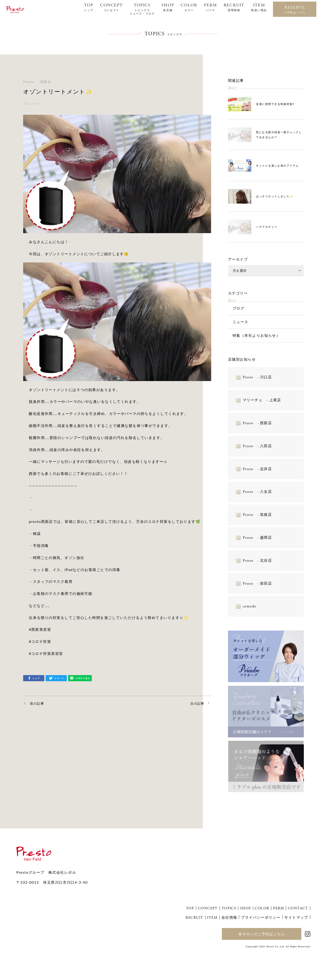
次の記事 (197, 703)
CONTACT (298, 908)
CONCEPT (111, 7)
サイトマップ (296, 917)
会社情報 (229, 917)
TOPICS (142, 8)
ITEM (259, 7)
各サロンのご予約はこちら (261, 934)
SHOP (167, 7)
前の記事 (37, 703)
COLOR (189, 7)
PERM (210, 7)
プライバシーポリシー (260, 917)
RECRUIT (234, 7)
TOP (88, 7)
